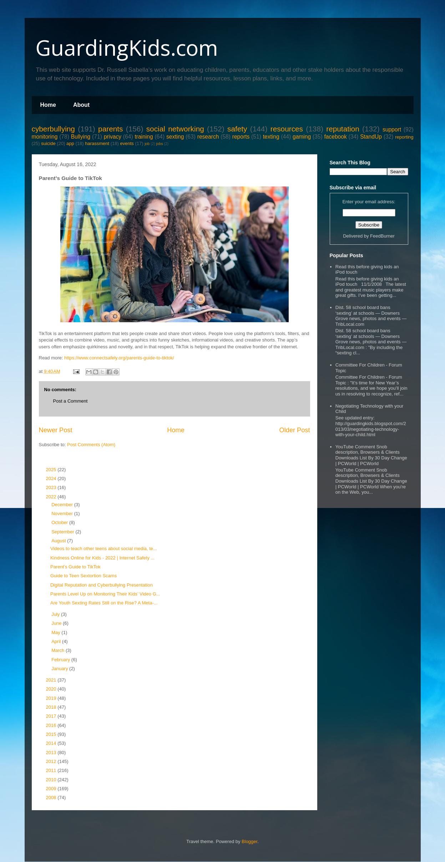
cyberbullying (53, 129)
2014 (52, 743)
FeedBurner (382, 236)
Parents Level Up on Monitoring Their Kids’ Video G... (105, 594)
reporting (404, 137)
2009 (52, 788)
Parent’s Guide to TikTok (75, 566)
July (56, 614)
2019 (52, 698)
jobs (159, 144)
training (144, 137)
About (81, 105)
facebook (335, 137)
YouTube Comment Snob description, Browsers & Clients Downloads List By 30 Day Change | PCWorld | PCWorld (371, 455)
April (56, 641)
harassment (97, 143)
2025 (52, 469)
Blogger (249, 841)
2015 (52, 734)
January (60, 668)
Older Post (294, 430)
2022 (52, 496)
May (56, 632)
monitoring (45, 137)
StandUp (371, 137)
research (208, 137)
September (63, 531)
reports (241, 137)
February (61, 659)
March (58, 650)
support (392, 129)
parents (110, 129)
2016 (52, 725)
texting (271, 137)
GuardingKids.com (126, 47)
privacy (112, 137)
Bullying (81, 137)
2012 (52, 761)
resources (286, 129)
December (62, 504)
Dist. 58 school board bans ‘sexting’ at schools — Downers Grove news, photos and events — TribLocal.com (370, 316)
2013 (52, 752)
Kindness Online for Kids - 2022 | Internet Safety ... (102, 557)
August (59, 540)
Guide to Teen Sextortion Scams (83, 575)
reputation (342, 129)
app (70, 143)
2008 (52, 797)
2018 (52, 707)
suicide (48, 143)
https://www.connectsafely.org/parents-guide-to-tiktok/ (119, 357)
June (57, 623)
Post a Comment (70, 401)
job (147, 144)
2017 (52, 716)
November (62, 513)
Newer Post (55, 430)
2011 (52, 770)
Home (48, 105)
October (60, 522)
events (126, 143)
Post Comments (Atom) (91, 444)
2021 (52, 680)
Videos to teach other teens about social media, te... (103, 548)
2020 (52, 689)
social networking (175, 129)
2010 (52, 779)
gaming (302, 137)
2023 (52, 487)
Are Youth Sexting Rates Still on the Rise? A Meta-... (104, 603)
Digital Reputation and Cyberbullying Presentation (101, 585)
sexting (175, 137)
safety (237, 129)
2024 (52, 478)
